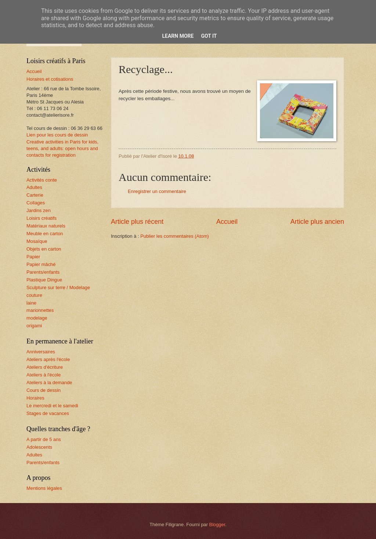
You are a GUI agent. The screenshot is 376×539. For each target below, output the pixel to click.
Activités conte (41, 180)
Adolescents (39, 447)
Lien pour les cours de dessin (57, 135)
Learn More (178, 36)
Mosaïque (36, 241)
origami (34, 325)
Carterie (34, 195)
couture (34, 295)
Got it (209, 36)
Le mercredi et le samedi (52, 405)
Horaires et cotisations (49, 79)
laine (31, 303)
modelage (36, 318)
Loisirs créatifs (41, 218)
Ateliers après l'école (48, 359)
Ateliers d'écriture (44, 367)
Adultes (34, 187)
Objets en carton (43, 249)
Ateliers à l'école (43, 375)
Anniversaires (40, 351)
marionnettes (40, 310)
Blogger (217, 524)
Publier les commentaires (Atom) (174, 236)
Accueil (227, 221)
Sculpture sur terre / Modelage (58, 287)
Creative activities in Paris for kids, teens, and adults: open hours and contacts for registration (62, 148)
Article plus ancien (317, 221)
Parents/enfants (42, 272)
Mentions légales (44, 488)
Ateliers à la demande (49, 382)
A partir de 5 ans (43, 439)
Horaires (35, 398)
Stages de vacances (47, 413)
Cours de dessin (43, 390)
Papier (33, 256)
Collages (35, 202)
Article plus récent (137, 221)
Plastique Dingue (44, 280)
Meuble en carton (44, 233)
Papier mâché (40, 264)
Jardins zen (38, 210)
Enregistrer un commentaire (157, 191)
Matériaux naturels (45, 226)
